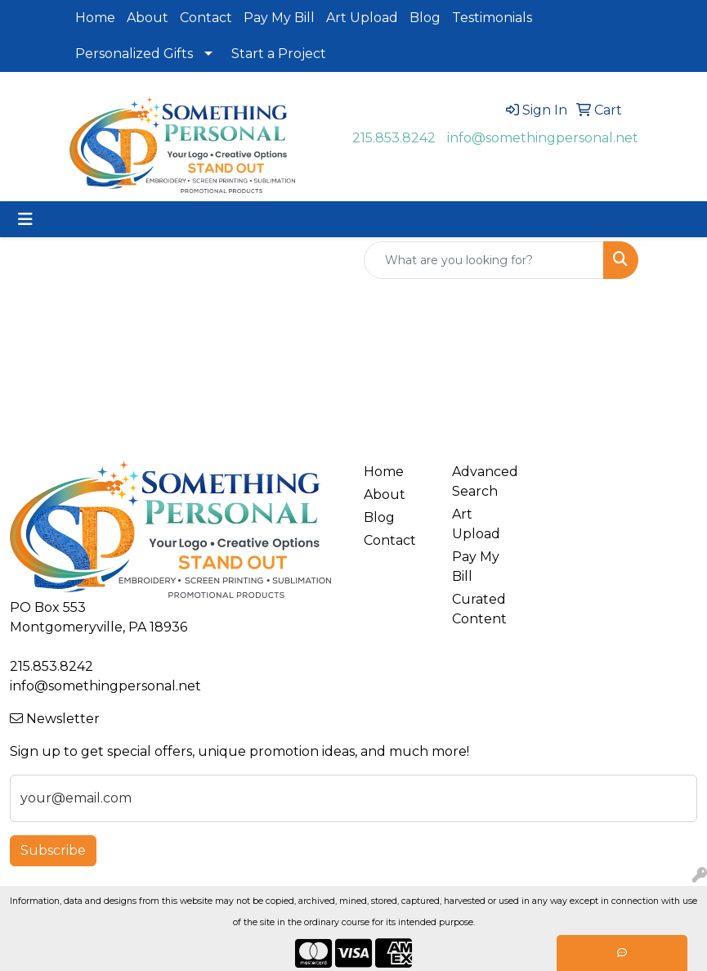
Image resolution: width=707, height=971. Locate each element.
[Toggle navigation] (25, 219)
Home (95, 17)
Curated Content (479, 609)
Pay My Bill (279, 17)
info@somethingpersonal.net (542, 138)
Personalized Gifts (134, 53)
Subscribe (53, 850)
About (147, 17)
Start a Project (278, 53)
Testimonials (492, 17)
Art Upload (362, 17)
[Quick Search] (484, 260)
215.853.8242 (394, 138)
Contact (206, 17)
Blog (425, 17)
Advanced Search (485, 481)
